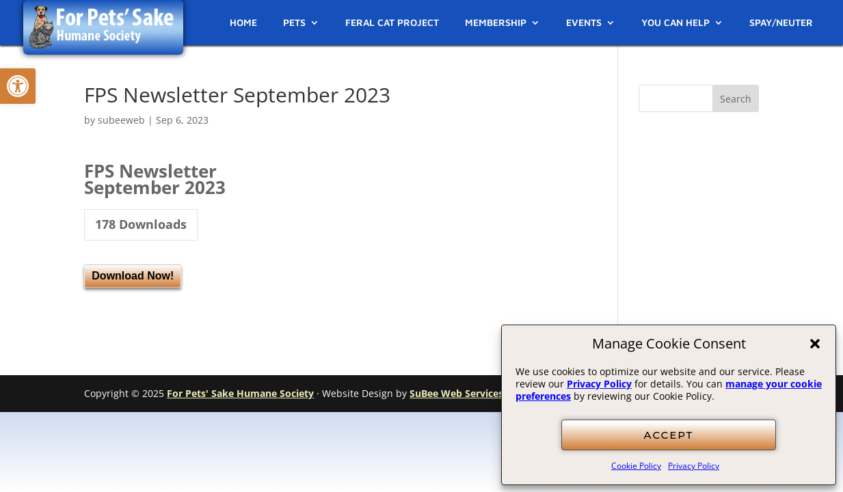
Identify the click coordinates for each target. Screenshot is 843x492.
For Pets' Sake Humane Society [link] (240, 393)
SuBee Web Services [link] (456, 393)
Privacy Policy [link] (599, 383)
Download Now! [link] (133, 276)
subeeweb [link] (121, 119)
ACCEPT (669, 434)
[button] (815, 344)
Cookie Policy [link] (636, 466)
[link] (18, 86)
